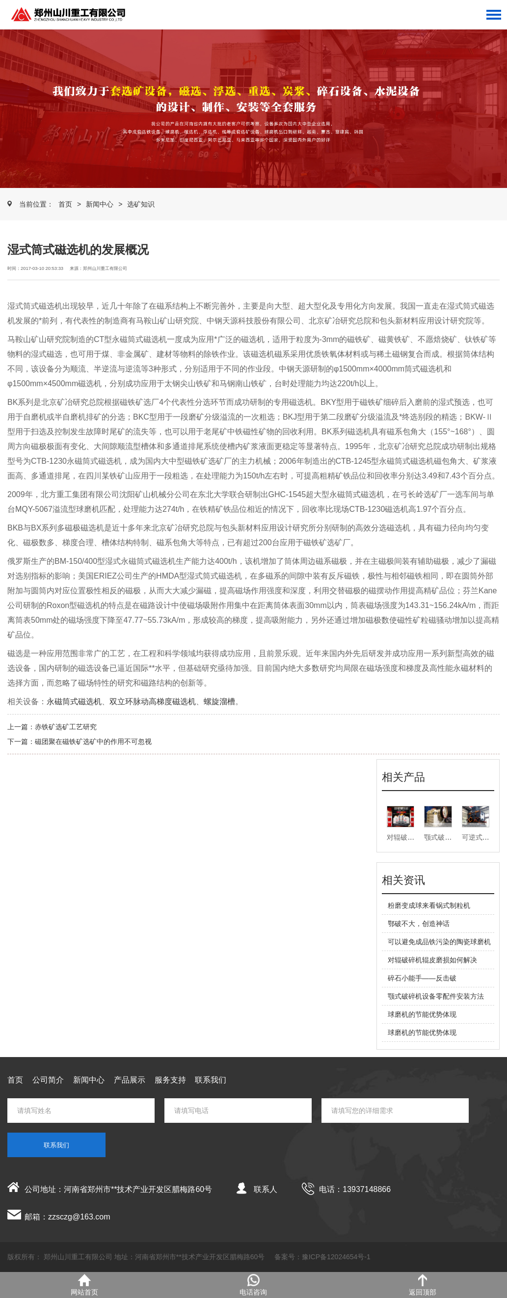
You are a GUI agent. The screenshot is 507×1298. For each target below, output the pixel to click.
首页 (65, 204)
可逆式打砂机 (482, 837)
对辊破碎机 (404, 837)
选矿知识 (141, 204)
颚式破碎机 (441, 837)
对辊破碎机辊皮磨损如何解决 (432, 960)
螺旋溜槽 (219, 701)
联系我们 (210, 1080)
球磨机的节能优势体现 (422, 1014)
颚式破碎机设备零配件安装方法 (436, 996)
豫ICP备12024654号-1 (336, 1257)
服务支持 (170, 1080)
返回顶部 (422, 1285)
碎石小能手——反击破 (422, 978)
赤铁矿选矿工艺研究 (66, 727)
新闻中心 (99, 204)
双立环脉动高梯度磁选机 (152, 701)
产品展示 (129, 1080)
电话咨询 (253, 1285)
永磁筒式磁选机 (74, 701)
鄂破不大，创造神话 (419, 923)
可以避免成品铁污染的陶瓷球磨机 (439, 942)
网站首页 (84, 1285)
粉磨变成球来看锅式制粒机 (429, 905)
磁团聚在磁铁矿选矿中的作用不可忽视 (93, 741)
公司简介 (48, 1080)
